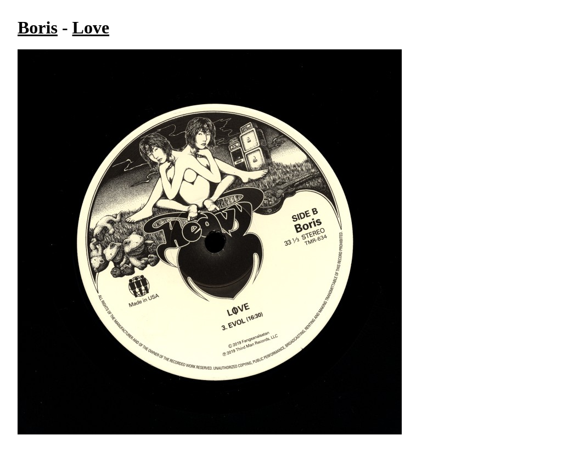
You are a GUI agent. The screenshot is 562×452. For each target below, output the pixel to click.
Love (91, 27)
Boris (38, 27)
